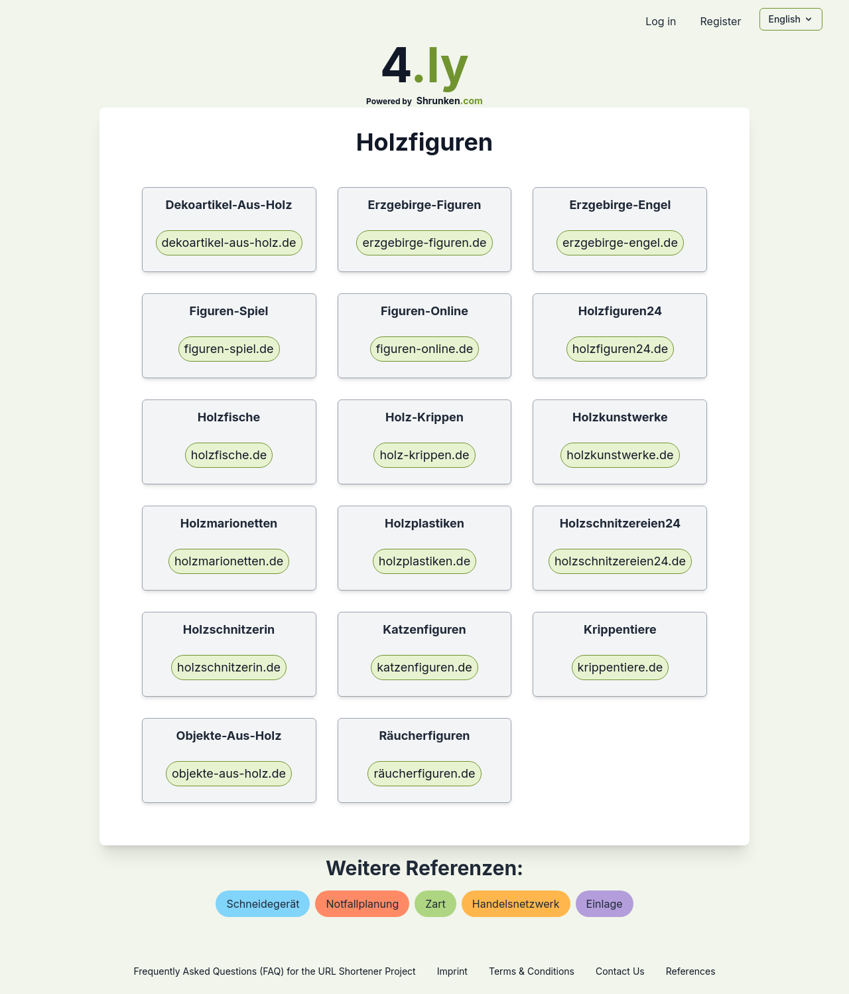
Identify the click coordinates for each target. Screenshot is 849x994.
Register (720, 21)
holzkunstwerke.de (619, 455)
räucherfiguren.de (424, 773)
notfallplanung (362, 903)
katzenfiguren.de (424, 667)
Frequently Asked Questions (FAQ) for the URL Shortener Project (274, 971)
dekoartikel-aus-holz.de (229, 242)
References (691, 971)
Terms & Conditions (531, 971)
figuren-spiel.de (229, 349)
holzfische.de (229, 455)
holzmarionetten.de (228, 561)
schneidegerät (262, 903)
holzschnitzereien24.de (620, 561)
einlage (604, 903)
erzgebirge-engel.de (620, 242)
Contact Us (620, 971)
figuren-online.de (425, 349)
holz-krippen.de (424, 455)
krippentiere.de (620, 667)
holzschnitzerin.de (229, 667)
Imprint (452, 971)
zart (435, 903)
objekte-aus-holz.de (229, 773)
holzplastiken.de (424, 561)
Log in (660, 21)
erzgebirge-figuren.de (424, 242)
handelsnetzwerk (516, 903)
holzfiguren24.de (620, 349)
